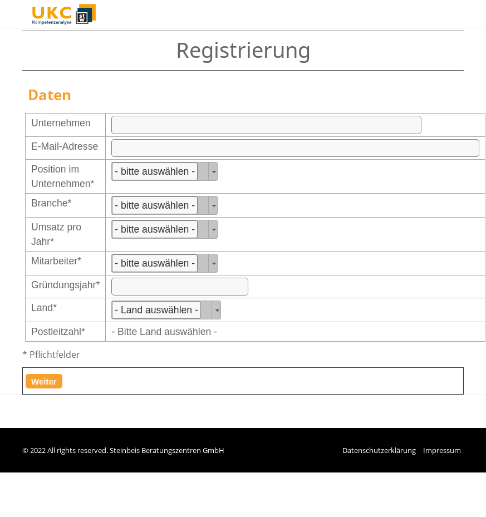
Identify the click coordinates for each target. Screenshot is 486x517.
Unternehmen (61, 123)
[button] (44, 381)
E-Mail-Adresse (64, 146)
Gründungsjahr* (65, 284)
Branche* (51, 203)
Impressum (442, 450)
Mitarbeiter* (56, 261)
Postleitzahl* (58, 331)
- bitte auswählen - (155, 171)
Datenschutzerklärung (379, 450)
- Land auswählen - (156, 310)
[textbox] (266, 125)
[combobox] (164, 171)
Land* (44, 307)
